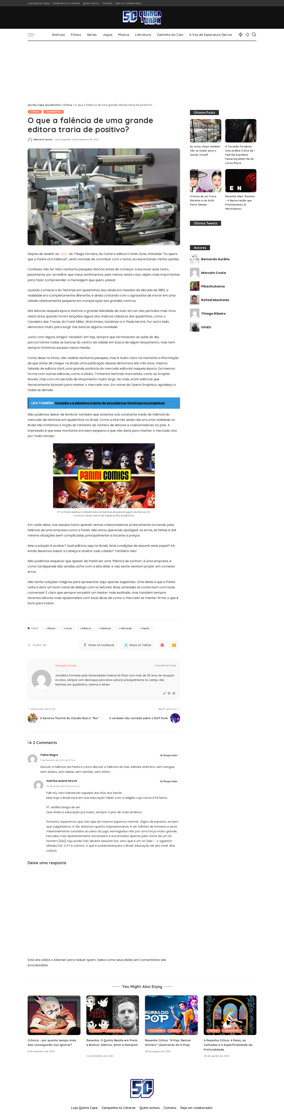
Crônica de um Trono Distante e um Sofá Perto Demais (203, 200)
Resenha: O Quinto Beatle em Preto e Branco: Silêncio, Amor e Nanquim (111, 1045)
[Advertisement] (142, 70)
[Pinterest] (162, 646)
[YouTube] (173, 693)
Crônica (38, 1031)
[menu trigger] (33, 35)
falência (106, 628)
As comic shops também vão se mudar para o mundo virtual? (204, 150)
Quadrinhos (55, 111)
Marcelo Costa (43, 139)
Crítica (35, 111)
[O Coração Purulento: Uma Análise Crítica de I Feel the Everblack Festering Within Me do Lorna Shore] (240, 130)
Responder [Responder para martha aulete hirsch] (170, 781)
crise (69, 628)
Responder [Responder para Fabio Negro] (170, 755)
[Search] (254, 35)
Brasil (51, 628)
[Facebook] (98, 646)
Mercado (126, 628)
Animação (157, 1031)
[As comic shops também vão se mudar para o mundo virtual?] (205, 130)
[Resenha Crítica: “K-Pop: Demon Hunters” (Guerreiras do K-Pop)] (171, 1015)
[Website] (164, 693)
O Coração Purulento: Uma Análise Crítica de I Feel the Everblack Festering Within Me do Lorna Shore (240, 155)
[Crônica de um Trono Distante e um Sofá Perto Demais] (205, 181)
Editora (86, 628)
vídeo (64, 254)
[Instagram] (169, 693)
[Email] (174, 646)
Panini (145, 628)
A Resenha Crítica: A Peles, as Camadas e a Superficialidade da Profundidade (229, 1045)
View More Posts (165, 665)
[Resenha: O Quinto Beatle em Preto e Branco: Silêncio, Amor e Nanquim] (112, 1015)
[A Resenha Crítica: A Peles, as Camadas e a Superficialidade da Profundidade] (230, 1015)
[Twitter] (137, 646)
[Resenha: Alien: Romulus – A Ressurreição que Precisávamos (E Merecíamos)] (240, 181)
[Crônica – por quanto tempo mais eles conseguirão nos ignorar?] (54, 1015)
